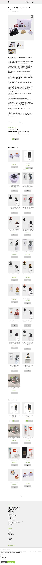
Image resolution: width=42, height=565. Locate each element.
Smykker (9, 539)
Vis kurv (27, 1)
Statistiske (4, 558)
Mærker (9, 540)
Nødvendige (4, 554)
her (7, 552)
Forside (9, 11)
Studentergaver (11, 534)
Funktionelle (4, 557)
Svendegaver (10, 535)
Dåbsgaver (10, 532)
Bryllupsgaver (10, 533)
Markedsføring (4, 556)
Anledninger (10, 538)
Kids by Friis (21, 123)
